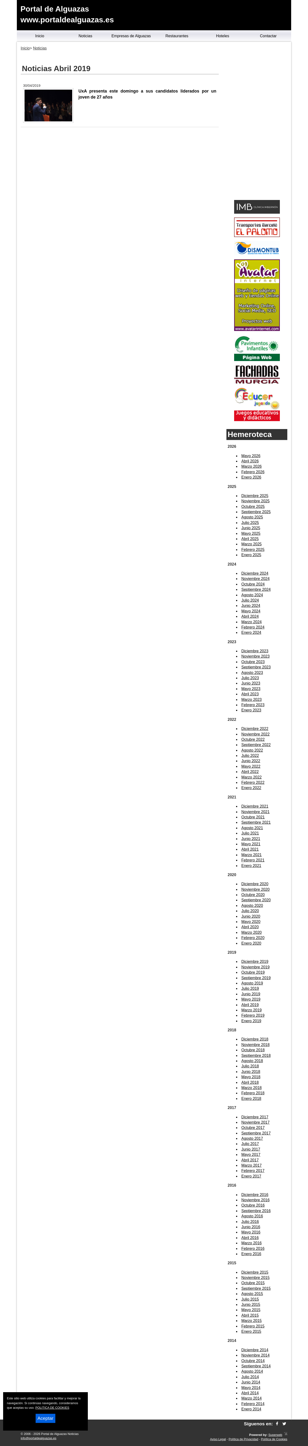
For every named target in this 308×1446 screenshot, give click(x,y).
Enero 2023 (251, 710)
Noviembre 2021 (255, 812)
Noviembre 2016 (255, 1200)
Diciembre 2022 (254, 729)
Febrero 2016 (252, 1249)
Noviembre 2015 (255, 1278)
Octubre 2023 (253, 662)
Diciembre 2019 (254, 962)
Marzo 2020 (251, 932)
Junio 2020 (250, 916)
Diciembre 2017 (254, 1117)
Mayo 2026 (250, 456)
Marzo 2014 (251, 1398)
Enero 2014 (251, 1409)
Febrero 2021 (252, 860)
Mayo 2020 (250, 922)
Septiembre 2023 (256, 667)
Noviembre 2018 (255, 1045)
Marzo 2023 (251, 700)
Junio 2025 (250, 528)
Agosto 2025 (252, 517)
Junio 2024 (250, 606)
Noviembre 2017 (255, 1122)
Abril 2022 (250, 772)
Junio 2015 (250, 1305)
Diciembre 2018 (254, 1039)
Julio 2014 (250, 1377)
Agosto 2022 (252, 750)
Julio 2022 (250, 756)
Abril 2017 (250, 1160)
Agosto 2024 (252, 595)
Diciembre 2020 (254, 884)
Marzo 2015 (251, 1321)
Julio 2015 (250, 1299)
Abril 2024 (250, 616)
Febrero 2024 (252, 627)
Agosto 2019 (252, 983)
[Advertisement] (256, 122)
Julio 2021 (250, 833)
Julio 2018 (250, 1066)
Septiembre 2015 (256, 1288)
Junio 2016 (250, 1227)
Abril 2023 (250, 694)
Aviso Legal (218, 1439)
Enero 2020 (251, 943)
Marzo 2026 (251, 466)
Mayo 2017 (250, 1155)
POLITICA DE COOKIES (52, 1407)
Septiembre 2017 (256, 1133)
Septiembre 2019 (256, 978)
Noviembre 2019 (255, 967)
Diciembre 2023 (254, 651)
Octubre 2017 (253, 1128)
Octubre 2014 (253, 1361)
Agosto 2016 (252, 1216)
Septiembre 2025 (256, 512)
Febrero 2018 (252, 1093)
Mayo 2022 (250, 766)
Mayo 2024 (250, 611)
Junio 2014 (250, 1382)
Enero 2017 (251, 1176)
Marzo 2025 (251, 544)
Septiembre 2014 (256, 1366)
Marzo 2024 (251, 622)
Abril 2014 (250, 1393)
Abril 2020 (250, 927)
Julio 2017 (250, 1144)
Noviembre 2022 (255, 734)
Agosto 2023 (252, 673)
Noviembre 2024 (255, 579)
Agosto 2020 (252, 906)
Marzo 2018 (251, 1088)
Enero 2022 (251, 788)
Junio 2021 (250, 839)
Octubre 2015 (253, 1283)
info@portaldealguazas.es (38, 1438)
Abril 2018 (250, 1082)
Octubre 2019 (253, 972)
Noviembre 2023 (255, 656)
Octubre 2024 (253, 584)
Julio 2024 (250, 600)
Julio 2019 (250, 988)
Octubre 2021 (253, 817)
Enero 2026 (251, 477)
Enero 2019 (251, 1021)
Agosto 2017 (252, 1138)
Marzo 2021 (251, 855)
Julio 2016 (250, 1222)
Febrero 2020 (252, 938)
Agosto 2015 (252, 1294)
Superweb (275, 1435)
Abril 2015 (250, 1315)
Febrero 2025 (252, 550)
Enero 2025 (251, 555)
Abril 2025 (250, 539)
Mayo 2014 (250, 1388)
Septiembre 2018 (256, 1055)
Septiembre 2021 (256, 822)
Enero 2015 (251, 1331)
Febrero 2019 (252, 1015)
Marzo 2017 (251, 1165)
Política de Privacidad (243, 1439)
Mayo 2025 (250, 533)
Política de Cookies (274, 1439)
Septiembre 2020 (256, 900)
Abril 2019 (250, 1005)
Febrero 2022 (252, 782)
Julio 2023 (250, 678)
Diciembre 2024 (254, 573)
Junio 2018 (250, 1072)
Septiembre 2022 (256, 745)
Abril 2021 (250, 849)
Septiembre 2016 (256, 1211)
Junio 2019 (250, 994)
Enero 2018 (251, 1099)
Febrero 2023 (252, 705)
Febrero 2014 (252, 1404)
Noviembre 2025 (255, 501)
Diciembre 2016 (254, 1195)
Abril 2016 (250, 1238)
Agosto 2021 (252, 828)
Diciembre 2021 (254, 806)
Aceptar (45, 1418)
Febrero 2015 (252, 1326)
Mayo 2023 (250, 689)
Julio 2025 (250, 523)
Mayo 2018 (250, 1077)
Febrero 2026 (252, 472)
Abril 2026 (250, 461)
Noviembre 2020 (255, 889)
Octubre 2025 (253, 507)
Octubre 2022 (253, 739)
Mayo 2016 (250, 1232)
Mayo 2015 (250, 1310)
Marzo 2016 (251, 1243)
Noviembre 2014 (255, 1355)
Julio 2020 (250, 911)
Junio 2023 (250, 683)
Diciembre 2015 (254, 1272)
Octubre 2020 (253, 895)
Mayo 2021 (250, 844)
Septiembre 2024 (256, 589)
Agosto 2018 (252, 1061)
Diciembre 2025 (254, 496)
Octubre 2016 (253, 1205)
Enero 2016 (251, 1254)
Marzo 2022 (251, 777)
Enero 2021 (251, 866)
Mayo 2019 (250, 999)
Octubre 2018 (253, 1050)
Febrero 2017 (252, 1171)
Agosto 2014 (252, 1371)
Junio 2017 (250, 1149)
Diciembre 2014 (254, 1350)
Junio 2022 (250, 761)
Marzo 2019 (251, 1010)
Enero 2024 (251, 632)
